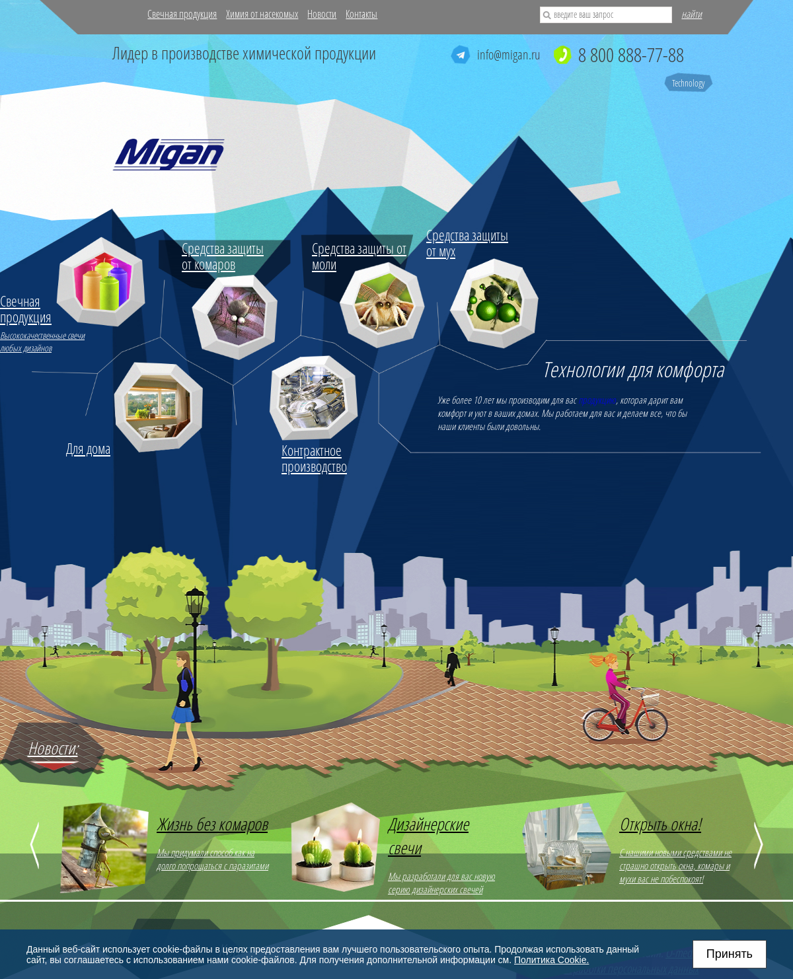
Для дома (88, 448)
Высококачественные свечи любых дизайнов (44, 323)
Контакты (361, 14)
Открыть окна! (660, 824)
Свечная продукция (182, 14)
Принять (729, 954)
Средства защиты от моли (359, 255)
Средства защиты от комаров (223, 255)
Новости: (53, 748)
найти (691, 14)
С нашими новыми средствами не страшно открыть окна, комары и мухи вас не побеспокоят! (675, 865)
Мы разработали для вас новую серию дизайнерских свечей (441, 882)
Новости (321, 14)
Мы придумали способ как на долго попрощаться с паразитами (212, 859)
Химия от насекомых (262, 14)
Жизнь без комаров (212, 824)
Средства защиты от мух (467, 242)
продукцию (597, 399)
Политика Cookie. (551, 960)
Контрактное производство (314, 458)
